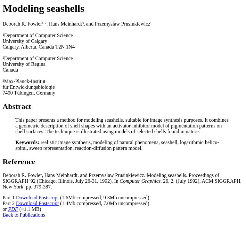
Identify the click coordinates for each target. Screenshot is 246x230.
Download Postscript (37, 197)
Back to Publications (24, 215)
